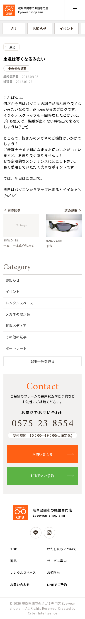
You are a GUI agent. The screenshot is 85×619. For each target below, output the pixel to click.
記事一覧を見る (42, 361)
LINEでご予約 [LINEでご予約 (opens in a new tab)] (57, 584)
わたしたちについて (62, 549)
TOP (13, 549)
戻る (12, 47)
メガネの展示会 (18, 314)
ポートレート (16, 348)
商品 (13, 560)
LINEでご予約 (42, 475)
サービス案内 (57, 560)
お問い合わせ (42, 454)
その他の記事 (16, 336)
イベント (67, 28)
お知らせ (40, 28)
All (13, 28)
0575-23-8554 (43, 424)
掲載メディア (16, 325)
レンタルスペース (19, 302)
